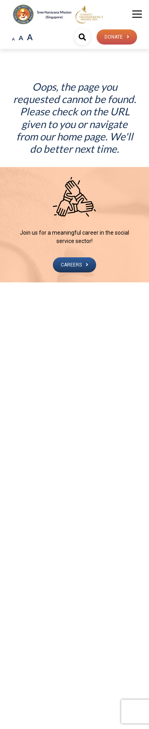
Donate (113, 37)
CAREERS (71, 265)
